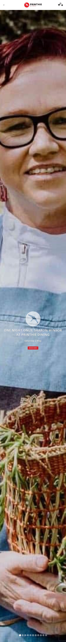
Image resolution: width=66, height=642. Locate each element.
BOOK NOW (33, 348)
